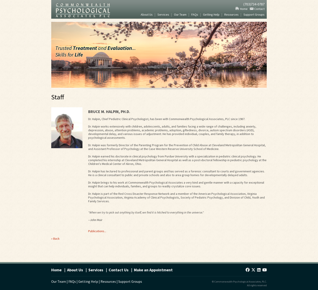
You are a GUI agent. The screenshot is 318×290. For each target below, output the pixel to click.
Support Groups (254, 14)
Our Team (180, 14)
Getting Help (211, 14)
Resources (231, 14)
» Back (55, 239)
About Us (147, 14)
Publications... (97, 231)
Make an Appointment (153, 269)
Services (163, 14)
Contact (257, 9)
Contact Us (118, 269)
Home (241, 9)
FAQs (194, 14)
